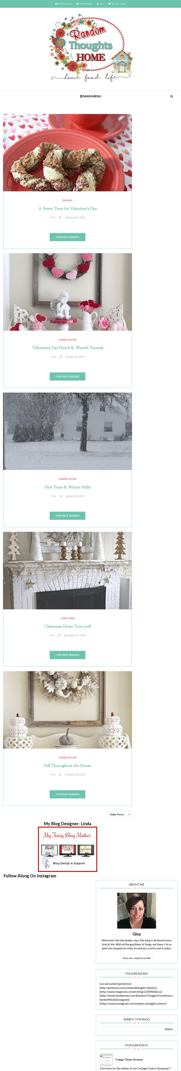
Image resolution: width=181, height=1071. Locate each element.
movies (134, 754)
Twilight (147, 817)
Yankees (134, 841)
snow (151, 785)
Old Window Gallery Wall (158, 482)
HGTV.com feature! (155, 574)
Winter (152, 833)
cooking (134, 682)
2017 (136, 895)
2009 (136, 929)
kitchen (151, 746)
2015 (136, 903)
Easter (133, 690)
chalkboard (136, 674)
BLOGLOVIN (117, 3)
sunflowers (150, 793)
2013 (136, 912)
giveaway (135, 722)
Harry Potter (154, 730)
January (141, 886)
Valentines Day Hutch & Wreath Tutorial (60, 335)
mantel (164, 746)
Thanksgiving (137, 809)
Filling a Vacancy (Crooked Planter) (153, 417)
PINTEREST (84, 3)
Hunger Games (149, 738)
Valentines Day (138, 825)
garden (134, 714)
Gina (150, 170)
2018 (136, 890)
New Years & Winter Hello (60, 467)
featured (159, 706)
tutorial (134, 817)
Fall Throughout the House (60, 732)
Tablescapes (154, 801)
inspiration (136, 746)
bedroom (163, 659)
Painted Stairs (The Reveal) (158, 513)
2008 (136, 933)
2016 (136, 899)
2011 (136, 920)
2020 (136, 870)
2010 (136, 924)
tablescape (136, 801)
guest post (162, 722)
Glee (148, 722)
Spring (163, 785)
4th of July (136, 651)
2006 (136, 942)
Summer (134, 793)
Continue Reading (61, 230)
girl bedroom (150, 714)
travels (153, 809)
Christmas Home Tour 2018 (60, 599)
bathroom (147, 659)
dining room (60, 326)
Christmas (60, 591)
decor (147, 682)
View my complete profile (150, 202)
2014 (136, 908)
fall (159, 698)
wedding (156, 825)
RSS (100, 3)
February (141, 874)
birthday (134, 667)
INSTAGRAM (63, 3)
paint (133, 770)
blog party (149, 667)
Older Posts (103, 782)
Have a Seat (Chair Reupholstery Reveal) (155, 604)
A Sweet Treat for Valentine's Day (60, 202)
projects (156, 770)
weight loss (136, 833)
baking (60, 193)
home (133, 738)
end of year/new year (141, 698)
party (144, 770)
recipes (153, 777)
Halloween (136, 730)
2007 (136, 937)
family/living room (139, 706)
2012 (136, 916)
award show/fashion (158, 651)
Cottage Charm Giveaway (157, 322)
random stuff (137, 777)
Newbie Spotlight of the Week (147, 762)
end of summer (150, 690)
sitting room (137, 785)
